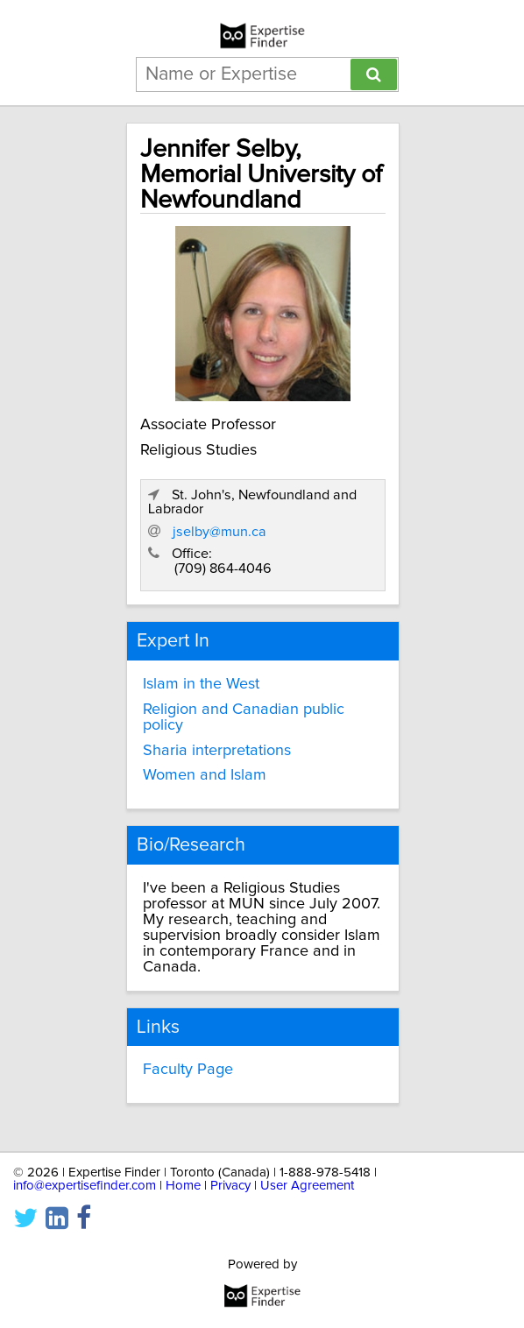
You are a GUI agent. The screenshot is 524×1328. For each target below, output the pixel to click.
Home (183, 1185)
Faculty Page (188, 1069)
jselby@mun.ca (219, 532)
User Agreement (307, 1185)
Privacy (230, 1185)
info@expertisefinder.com (84, 1185)
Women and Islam (204, 775)
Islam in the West (201, 684)
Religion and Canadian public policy (243, 717)
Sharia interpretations (217, 751)
